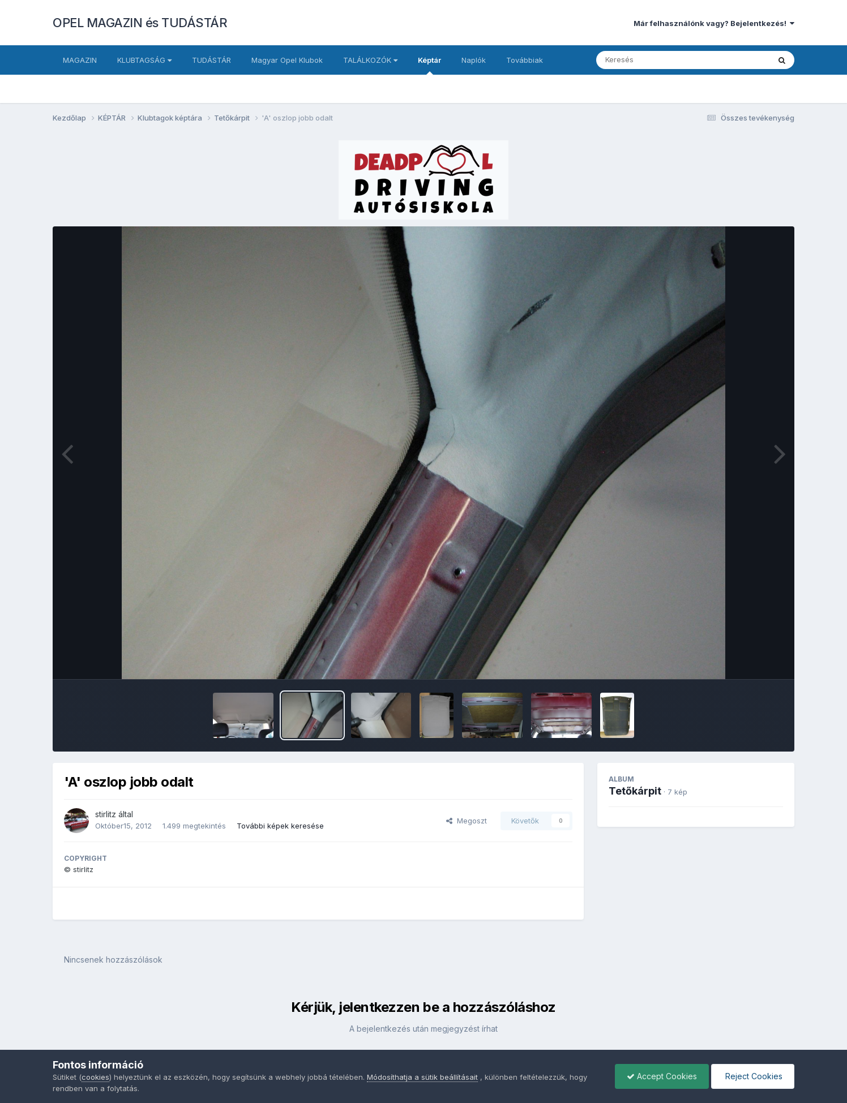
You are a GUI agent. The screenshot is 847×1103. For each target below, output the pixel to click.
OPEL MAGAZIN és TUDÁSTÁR (140, 22)
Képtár (429, 65)
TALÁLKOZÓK (370, 60)
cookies (95, 1076)
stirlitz (105, 814)
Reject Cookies (752, 1076)
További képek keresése (280, 825)
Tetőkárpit (635, 791)
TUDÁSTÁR (211, 60)
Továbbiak (524, 60)
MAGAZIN (80, 60)
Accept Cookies (662, 1076)
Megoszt (466, 820)
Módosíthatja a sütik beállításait (422, 1076)
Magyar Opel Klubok (287, 60)
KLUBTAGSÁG (144, 60)
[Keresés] (652, 60)
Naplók (473, 60)
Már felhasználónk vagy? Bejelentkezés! (714, 23)
